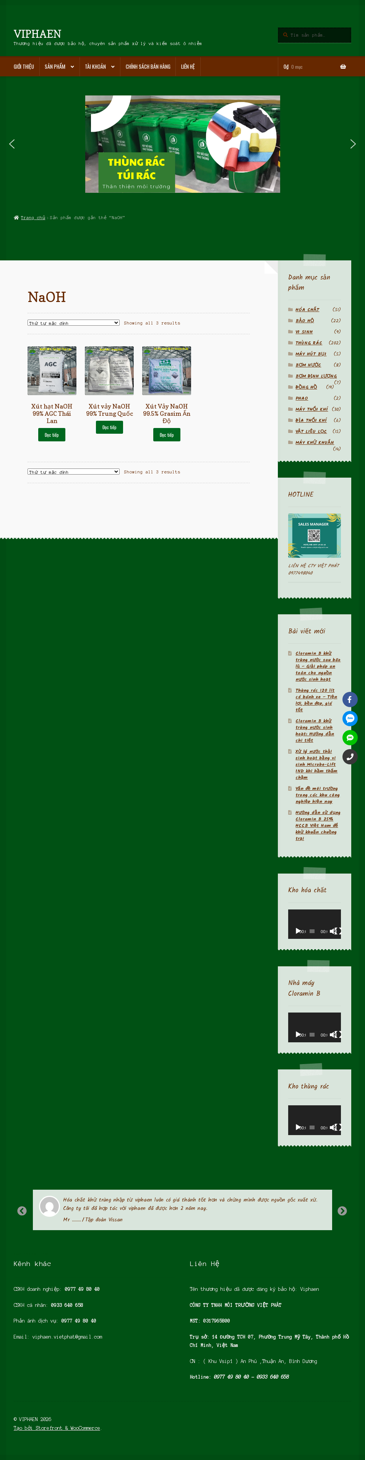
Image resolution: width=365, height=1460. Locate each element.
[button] (12, 144)
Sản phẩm (55, 66)
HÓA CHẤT (307, 309)
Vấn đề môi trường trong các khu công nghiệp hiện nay (317, 795)
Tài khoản (95, 66)
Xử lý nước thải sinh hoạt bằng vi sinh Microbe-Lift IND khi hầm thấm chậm (316, 764)
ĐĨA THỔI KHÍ (311, 420)
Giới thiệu (24, 66)
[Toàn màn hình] (338, 931)
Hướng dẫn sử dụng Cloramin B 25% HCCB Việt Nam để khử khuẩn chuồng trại (318, 825)
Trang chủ (33, 217)
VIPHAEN (38, 33)
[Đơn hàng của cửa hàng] (73, 323)
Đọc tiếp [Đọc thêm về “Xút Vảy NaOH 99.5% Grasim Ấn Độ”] (167, 434)
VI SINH (304, 332)
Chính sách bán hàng (148, 66)
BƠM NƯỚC (308, 365)
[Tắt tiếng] (333, 931)
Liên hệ (188, 66)
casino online (31, 1253)
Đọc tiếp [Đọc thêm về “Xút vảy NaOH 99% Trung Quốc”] (109, 427)
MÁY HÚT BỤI (310, 354)
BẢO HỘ (304, 321)
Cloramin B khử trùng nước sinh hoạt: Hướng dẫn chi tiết (314, 730)
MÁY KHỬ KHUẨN (314, 442)
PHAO (301, 398)
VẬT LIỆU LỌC (311, 431)
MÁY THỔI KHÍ (311, 409)
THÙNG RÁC (308, 343)
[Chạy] (298, 931)
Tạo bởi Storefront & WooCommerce (57, 1428)
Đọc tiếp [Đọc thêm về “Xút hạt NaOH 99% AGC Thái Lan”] (52, 434)
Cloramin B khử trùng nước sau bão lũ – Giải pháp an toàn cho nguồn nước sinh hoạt (318, 666)
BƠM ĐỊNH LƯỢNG (316, 376)
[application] (314, 924)
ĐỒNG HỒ (306, 387)
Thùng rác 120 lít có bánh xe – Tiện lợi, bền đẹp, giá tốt (316, 700)
